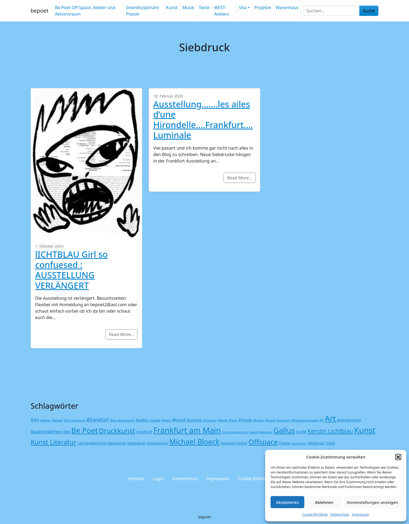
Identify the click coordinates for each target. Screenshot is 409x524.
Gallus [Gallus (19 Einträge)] (284, 430)
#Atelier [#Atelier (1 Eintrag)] (46, 420)
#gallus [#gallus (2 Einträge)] (142, 419)
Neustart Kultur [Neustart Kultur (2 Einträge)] (234, 443)
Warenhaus (287, 7)
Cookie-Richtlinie (315, 514)
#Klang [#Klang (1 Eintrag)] (166, 420)
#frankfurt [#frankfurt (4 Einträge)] (97, 419)
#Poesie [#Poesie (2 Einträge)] (245, 419)
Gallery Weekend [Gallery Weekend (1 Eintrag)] (261, 432)
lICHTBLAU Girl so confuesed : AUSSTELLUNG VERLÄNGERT (71, 269)
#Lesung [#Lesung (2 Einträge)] (194, 419)
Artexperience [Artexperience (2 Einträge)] (349, 419)
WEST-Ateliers (221, 11)
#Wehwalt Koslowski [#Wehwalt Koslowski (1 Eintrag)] (304, 420)
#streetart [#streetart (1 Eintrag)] (283, 420)
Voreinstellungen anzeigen (372, 502)
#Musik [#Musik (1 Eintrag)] (223, 420)
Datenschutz (339, 514)
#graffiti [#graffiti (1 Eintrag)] (154, 420)
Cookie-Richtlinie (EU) (259, 479)
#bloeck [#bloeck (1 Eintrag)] (57, 420)
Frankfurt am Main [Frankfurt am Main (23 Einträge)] (187, 430)
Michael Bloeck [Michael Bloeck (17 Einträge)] (194, 442)
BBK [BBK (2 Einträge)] (66, 431)
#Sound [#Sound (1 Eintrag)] (270, 420)
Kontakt (136, 479)
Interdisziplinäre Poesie (142, 11)
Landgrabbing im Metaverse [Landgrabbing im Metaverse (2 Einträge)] (101, 443)
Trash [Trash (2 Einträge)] (330, 443)
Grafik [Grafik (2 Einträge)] (301, 431)
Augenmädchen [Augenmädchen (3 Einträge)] (46, 432)
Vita (242, 7)
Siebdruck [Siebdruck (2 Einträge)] (316, 443)
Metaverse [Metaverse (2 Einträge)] (136, 443)
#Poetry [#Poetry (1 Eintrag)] (258, 420)
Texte (204, 7)
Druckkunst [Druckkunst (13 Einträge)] (117, 430)
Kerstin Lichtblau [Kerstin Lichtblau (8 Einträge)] (330, 431)
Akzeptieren (287, 502)
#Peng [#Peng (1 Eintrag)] (232, 420)
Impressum (360, 514)
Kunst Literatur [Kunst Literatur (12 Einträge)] (53, 442)
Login (158, 479)
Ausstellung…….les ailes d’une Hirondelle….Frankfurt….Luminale (203, 119)
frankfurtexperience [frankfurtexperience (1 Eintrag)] (235, 432)
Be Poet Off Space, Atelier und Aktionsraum (85, 11)
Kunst (172, 7)
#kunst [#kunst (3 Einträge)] (179, 420)
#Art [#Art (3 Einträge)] (35, 420)
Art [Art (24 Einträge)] (330, 418)
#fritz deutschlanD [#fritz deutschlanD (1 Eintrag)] (122, 420)
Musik (188, 7)
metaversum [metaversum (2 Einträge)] (157, 443)
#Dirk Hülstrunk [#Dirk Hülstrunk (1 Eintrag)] (74, 420)
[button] (398, 457)
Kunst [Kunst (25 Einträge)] (364, 430)
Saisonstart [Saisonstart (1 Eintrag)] (298, 443)
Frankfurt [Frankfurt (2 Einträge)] (144, 431)
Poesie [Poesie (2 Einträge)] (284, 443)
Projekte (262, 7)
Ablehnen (324, 502)
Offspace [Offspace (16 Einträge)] (263, 442)
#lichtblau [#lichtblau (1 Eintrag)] (210, 420)
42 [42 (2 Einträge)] (321, 419)
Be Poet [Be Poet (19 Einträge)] (84, 430)
